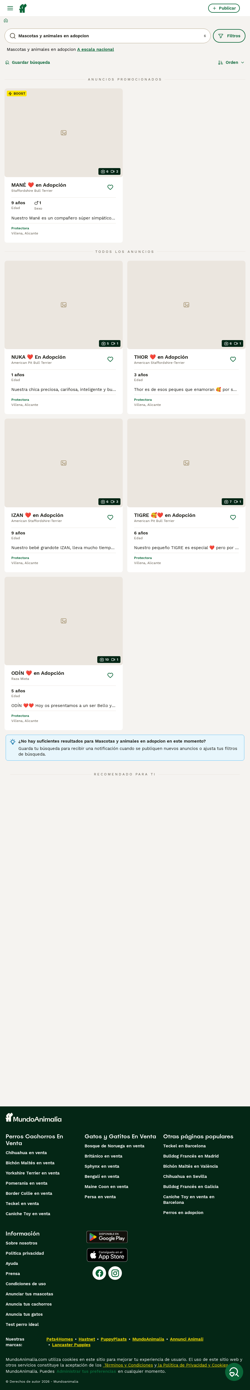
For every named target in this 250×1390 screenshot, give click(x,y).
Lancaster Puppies (71, 1344)
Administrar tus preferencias (86, 1371)
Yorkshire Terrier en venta (33, 1173)
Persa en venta (100, 1196)
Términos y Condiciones (128, 1365)
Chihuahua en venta (26, 1152)
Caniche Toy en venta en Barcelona (188, 1199)
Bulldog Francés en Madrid (191, 1156)
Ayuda (12, 1263)
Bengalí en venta (102, 1176)
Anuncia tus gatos (24, 1314)
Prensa (13, 1273)
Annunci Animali (186, 1339)
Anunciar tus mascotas (29, 1294)
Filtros (229, 36)
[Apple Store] (107, 1255)
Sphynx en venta (102, 1166)
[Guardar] (110, 187)
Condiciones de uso (26, 1283)
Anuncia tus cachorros (29, 1304)
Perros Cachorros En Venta (34, 1140)
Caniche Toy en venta (28, 1213)
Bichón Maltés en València (190, 1166)
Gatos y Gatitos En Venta (120, 1136)
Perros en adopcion (183, 1212)
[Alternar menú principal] (10, 8)
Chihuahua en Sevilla (185, 1176)
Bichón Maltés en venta (30, 1162)
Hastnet (87, 1339)
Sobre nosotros (21, 1243)
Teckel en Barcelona (184, 1145)
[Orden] (231, 62)
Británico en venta (103, 1156)
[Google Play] (107, 1237)
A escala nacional (95, 49)
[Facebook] (99, 1273)
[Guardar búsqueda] (234, 1372)
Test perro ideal (22, 1324)
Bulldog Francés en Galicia (191, 1186)
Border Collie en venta (29, 1193)
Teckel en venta (22, 1203)
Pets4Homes (59, 1339)
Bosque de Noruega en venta (115, 1145)
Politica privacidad (25, 1253)
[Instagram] (115, 1273)
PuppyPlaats (114, 1339)
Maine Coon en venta (106, 1186)
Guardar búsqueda (27, 62)
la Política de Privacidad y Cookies (192, 1365)
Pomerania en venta (27, 1183)
